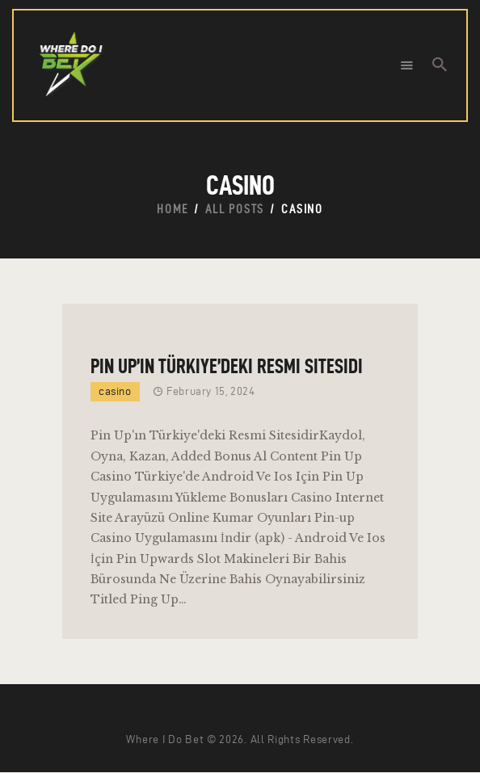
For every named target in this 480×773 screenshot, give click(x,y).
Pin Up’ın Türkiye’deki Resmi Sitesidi (227, 366)
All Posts (234, 209)
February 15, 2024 (210, 391)
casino (115, 391)
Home (172, 209)
